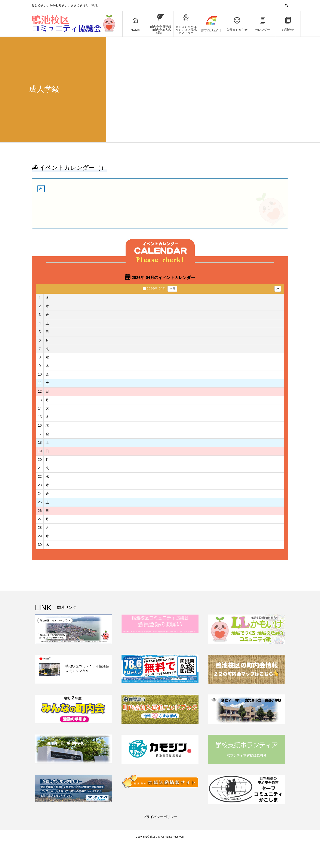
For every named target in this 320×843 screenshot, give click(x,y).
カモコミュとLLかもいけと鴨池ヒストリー (186, 23)
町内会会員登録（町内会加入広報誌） (160, 23)
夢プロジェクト (211, 24)
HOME (135, 23)
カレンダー (262, 23)
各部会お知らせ (237, 23)
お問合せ (288, 23)
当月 (172, 288)
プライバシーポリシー (160, 817)
